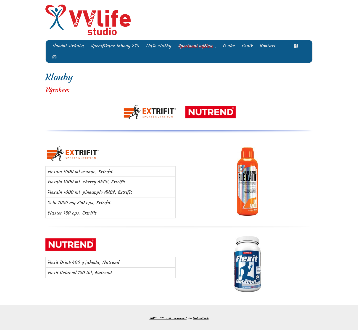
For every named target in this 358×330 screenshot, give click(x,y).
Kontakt (268, 46)
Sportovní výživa (197, 46)
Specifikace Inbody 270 (115, 46)
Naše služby (158, 46)
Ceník (247, 46)
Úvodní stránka (68, 46)
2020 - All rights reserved (168, 318)
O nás (229, 46)
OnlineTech (201, 318)
